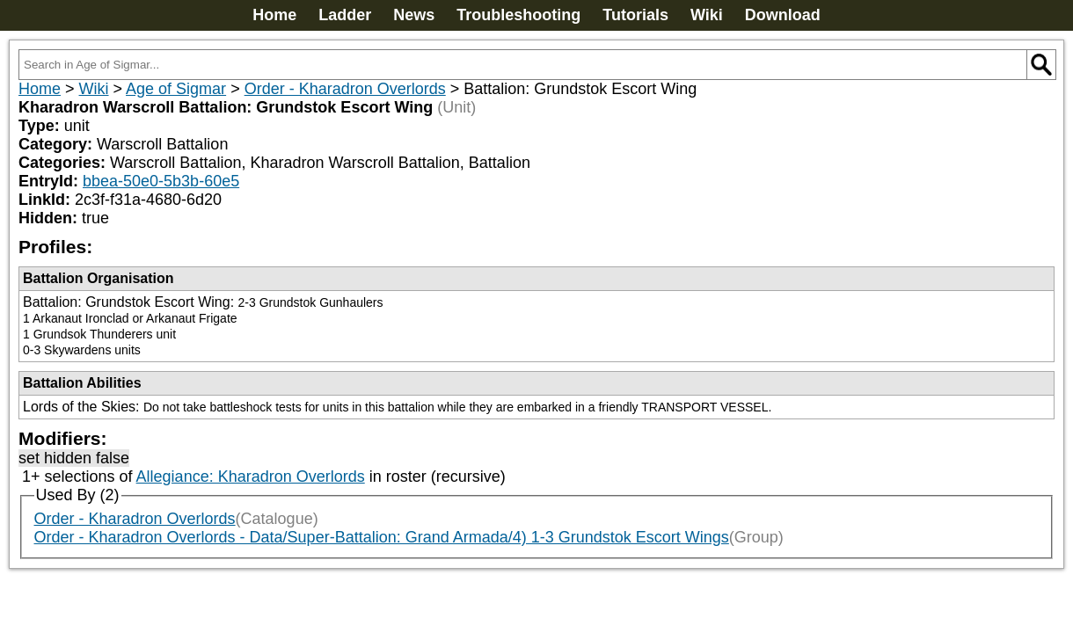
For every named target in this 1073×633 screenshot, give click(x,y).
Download (783, 15)
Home (274, 15)
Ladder (344, 15)
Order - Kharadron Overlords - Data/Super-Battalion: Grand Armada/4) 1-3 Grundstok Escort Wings (381, 537)
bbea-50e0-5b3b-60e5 (161, 181)
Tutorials (635, 15)
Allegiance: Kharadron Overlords (250, 476)
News (413, 15)
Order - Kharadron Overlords (345, 89)
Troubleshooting (518, 15)
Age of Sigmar (176, 89)
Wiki (706, 15)
